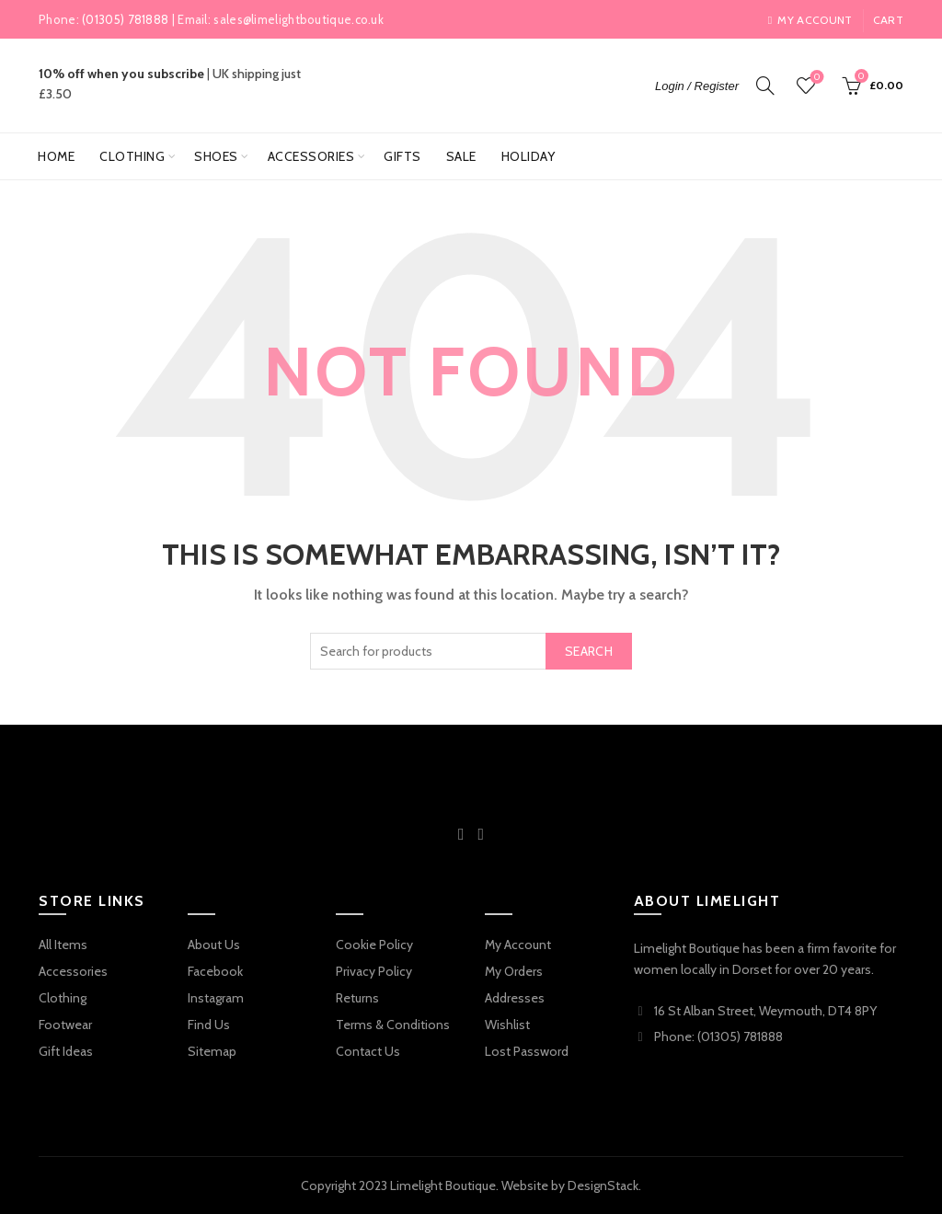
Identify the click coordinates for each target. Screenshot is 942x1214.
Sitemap (212, 1051)
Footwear (65, 1024)
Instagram (216, 998)
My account (810, 20)
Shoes (216, 156)
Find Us (209, 1024)
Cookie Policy (374, 944)
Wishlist (815, 78)
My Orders (514, 971)
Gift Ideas (66, 1051)
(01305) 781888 (125, 19)
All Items (63, 944)
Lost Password (527, 1051)
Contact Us (368, 1051)
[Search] (765, 85)
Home (56, 156)
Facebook (215, 971)
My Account (518, 944)
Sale (461, 156)
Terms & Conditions (393, 1024)
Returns (357, 998)
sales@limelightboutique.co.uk (298, 19)
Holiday (528, 156)
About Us (214, 944)
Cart (888, 20)
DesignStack (603, 1185)
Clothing (132, 156)
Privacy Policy (374, 971)
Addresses (515, 998)
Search (589, 651)
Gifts (402, 156)
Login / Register (697, 86)
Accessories (311, 156)
